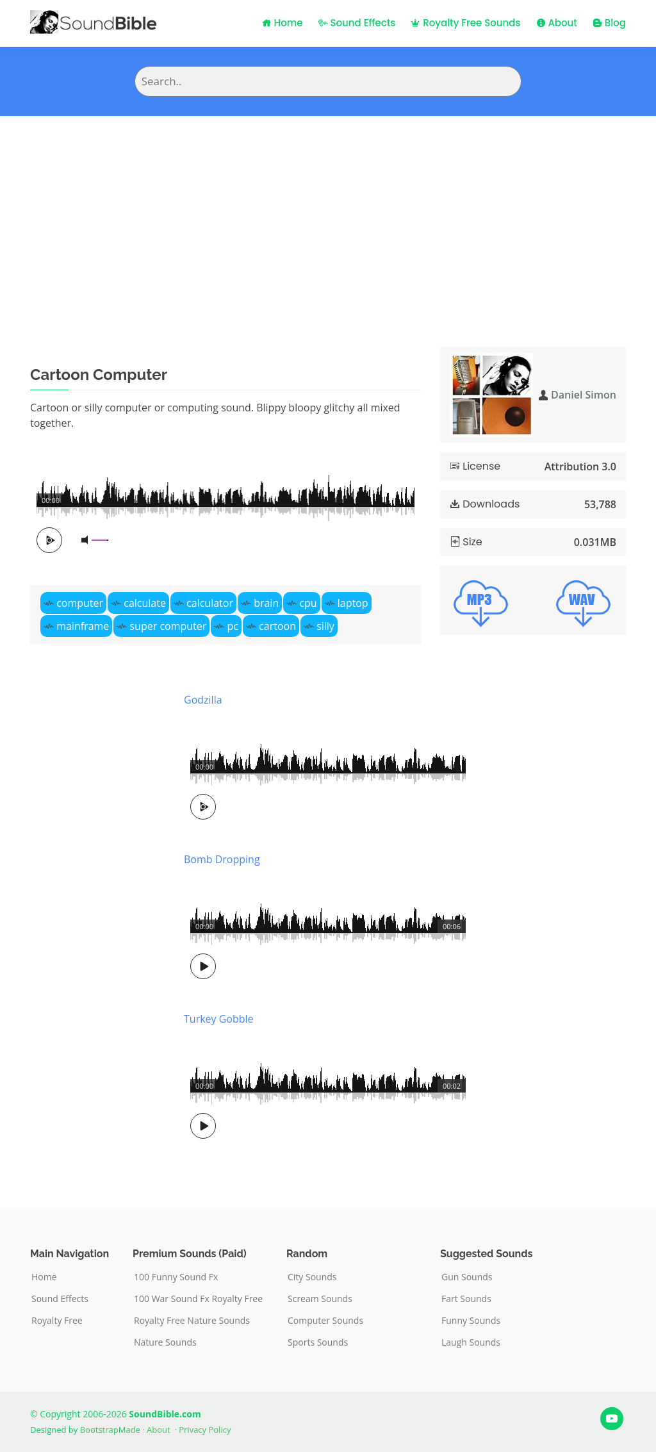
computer (79, 603)
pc (232, 626)
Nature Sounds (165, 1342)
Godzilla (203, 700)
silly (325, 626)
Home (282, 22)
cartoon (277, 626)
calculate (145, 603)
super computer (167, 626)
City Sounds (312, 1277)
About (556, 22)
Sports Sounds (318, 1342)
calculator (209, 603)
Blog (609, 22)
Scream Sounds (320, 1298)
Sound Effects (357, 22)
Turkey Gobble (219, 1019)
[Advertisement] (328, 212)
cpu (307, 603)
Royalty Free (57, 1320)
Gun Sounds (467, 1277)
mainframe (82, 626)
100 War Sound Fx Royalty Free (198, 1298)
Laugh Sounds (470, 1342)
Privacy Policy (205, 1429)
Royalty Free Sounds (465, 22)
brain (266, 603)
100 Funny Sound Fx (176, 1277)
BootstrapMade (110, 1429)
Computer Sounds (325, 1320)
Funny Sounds (470, 1320)
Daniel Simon (583, 395)
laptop (353, 603)
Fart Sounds (466, 1298)
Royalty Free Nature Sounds (192, 1320)
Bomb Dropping (222, 859)
